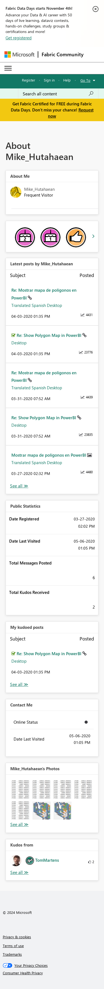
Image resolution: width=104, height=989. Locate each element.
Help (67, 80)
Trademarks (12, 954)
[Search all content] (58, 93)
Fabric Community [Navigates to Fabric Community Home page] (62, 54)
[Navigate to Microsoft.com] (19, 54)
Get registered (19, 37)
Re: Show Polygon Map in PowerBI (49, 335)
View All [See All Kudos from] (19, 872)
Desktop (19, 342)
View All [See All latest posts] (19, 486)
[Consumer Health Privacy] (52, 973)
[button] (21, 789)
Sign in (49, 80)
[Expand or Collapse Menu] (8, 68)
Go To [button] (85, 80)
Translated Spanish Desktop (36, 305)
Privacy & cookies (17, 936)
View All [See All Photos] (19, 824)
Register (28, 80)
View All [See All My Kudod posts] (19, 684)
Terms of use (13, 945)
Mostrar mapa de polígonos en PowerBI (49, 455)
